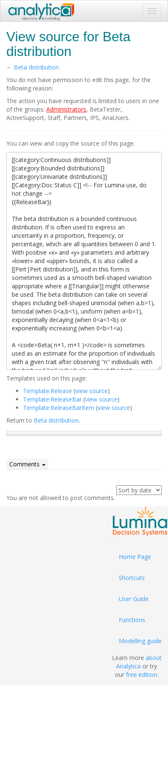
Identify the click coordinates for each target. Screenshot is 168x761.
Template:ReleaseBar (52, 399)
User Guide (134, 599)
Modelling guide (140, 641)
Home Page (135, 557)
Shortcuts (132, 578)
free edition (141, 675)
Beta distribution (36, 67)
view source (91, 391)
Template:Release (47, 391)
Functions (132, 620)
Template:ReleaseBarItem (58, 408)
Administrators (66, 109)
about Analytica (139, 662)
